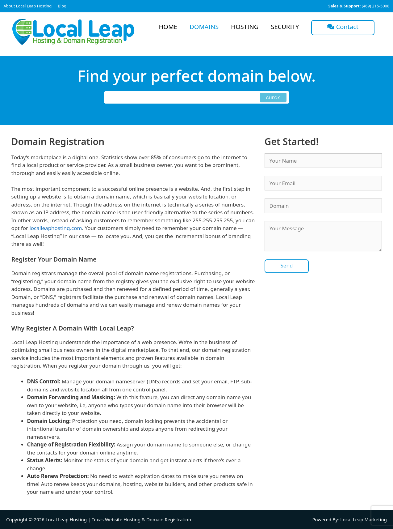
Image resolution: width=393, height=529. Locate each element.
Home (168, 27)
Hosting (244, 27)
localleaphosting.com (55, 228)
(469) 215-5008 (358, 6)
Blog (62, 6)
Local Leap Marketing (363, 519)
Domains (204, 27)
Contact (342, 27)
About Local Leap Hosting (28, 6)
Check (273, 97)
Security (285, 27)
